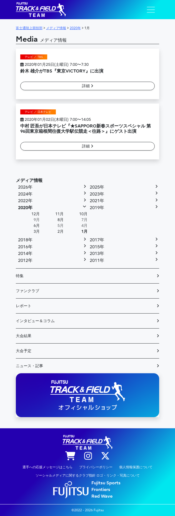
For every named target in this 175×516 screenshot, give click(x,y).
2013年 (97, 253)
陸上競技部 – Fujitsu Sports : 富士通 (41, 9)
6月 (37, 225)
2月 (61, 231)
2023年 (97, 194)
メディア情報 (29, 180)
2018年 (25, 239)
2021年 (97, 200)
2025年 (97, 187)
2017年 (97, 239)
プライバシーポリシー (95, 467)
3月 (37, 231)
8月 (61, 219)
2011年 (97, 260)
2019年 (97, 207)
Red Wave (101, 496)
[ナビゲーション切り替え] (150, 10)
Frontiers (100, 489)
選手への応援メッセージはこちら (47, 467)
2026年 (25, 187)
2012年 (25, 260)
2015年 (97, 246)
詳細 (87, 86)
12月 (35, 214)
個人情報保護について (135, 467)
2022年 (25, 200)
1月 (84, 231)
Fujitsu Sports (106, 482)
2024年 (25, 194)
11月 (59, 214)
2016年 (25, 246)
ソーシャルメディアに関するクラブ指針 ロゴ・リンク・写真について (88, 475)
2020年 (25, 207)
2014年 (25, 253)
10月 (83, 214)
